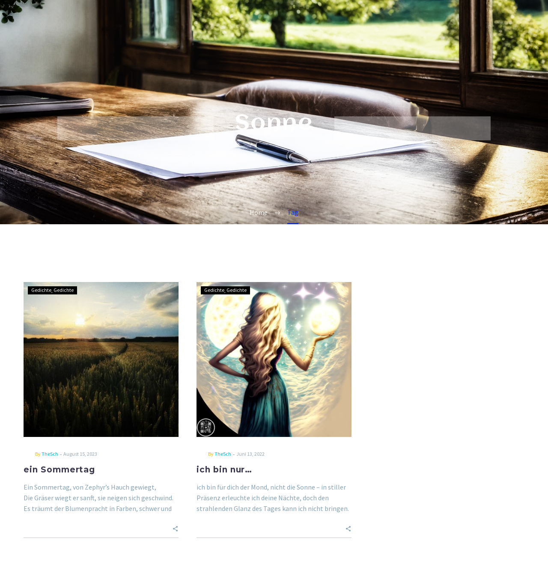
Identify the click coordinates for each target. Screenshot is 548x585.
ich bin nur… (224, 470)
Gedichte (41, 290)
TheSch (50, 454)
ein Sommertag (59, 470)
